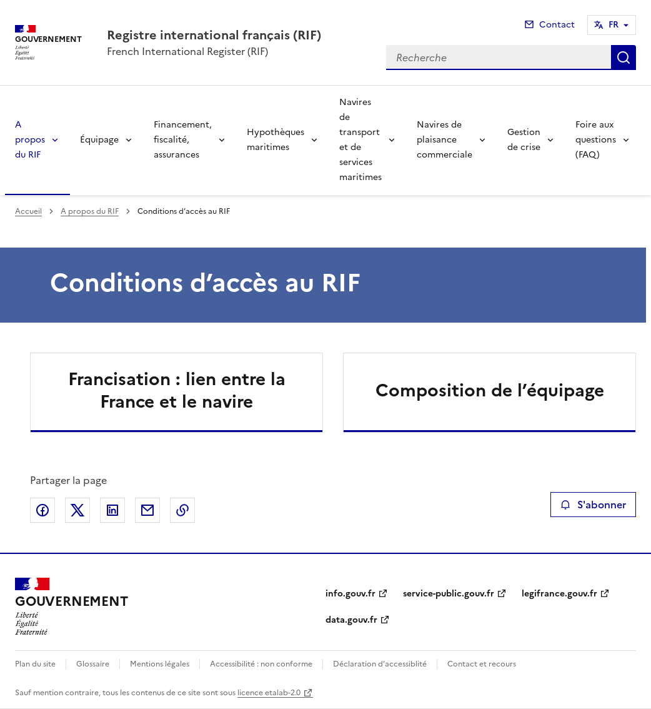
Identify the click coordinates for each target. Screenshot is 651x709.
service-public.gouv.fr (448, 593)
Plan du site (35, 664)
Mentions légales (159, 664)
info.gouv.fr (350, 593)
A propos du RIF (30, 139)
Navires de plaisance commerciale (444, 139)
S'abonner (593, 504)
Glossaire (92, 664)
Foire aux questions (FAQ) (595, 139)
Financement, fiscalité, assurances (183, 139)
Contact (557, 24)
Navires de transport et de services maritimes (360, 140)
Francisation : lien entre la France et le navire (177, 390)
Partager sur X (77, 510)
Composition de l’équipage (489, 390)
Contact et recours (481, 664)
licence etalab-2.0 (269, 692)
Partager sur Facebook (42, 510)
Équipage (99, 139)
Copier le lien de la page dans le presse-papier (182, 510)
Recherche (623, 57)
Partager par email (147, 510)
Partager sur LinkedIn (112, 510)
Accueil (28, 211)
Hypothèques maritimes (275, 140)
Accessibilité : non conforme (261, 664)
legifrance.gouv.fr (559, 593)
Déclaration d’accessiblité (380, 664)
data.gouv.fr (351, 619)
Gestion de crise (523, 140)
